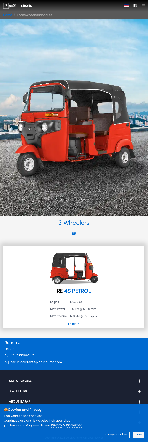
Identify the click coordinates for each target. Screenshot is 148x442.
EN (135, 5)
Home (7, 15)
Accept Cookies (116, 434)
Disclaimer (74, 425)
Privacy (57, 425)
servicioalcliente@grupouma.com (36, 362)
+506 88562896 (22, 355)
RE (74, 234)
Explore (72, 324)
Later (138, 434)
